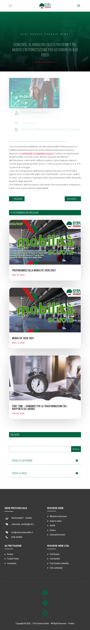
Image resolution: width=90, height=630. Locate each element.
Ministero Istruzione (58, 516)
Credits (71, 623)
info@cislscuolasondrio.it (22, 532)
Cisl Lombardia (56, 568)
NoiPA (52, 525)
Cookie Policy (13, 558)
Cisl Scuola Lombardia (59, 563)
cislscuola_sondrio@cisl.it (22, 524)
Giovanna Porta (41, 112)
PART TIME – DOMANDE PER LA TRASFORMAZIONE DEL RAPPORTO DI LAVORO (39, 407)
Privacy (10, 554)
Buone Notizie (29, 129)
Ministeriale (43, 129)
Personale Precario (60, 129)
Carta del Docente (57, 534)
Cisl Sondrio (55, 558)
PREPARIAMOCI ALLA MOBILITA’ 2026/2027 (34, 270)
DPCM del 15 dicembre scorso (37, 153)
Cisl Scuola (54, 554)
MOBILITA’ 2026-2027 (23, 338)
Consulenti (11, 563)
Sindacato (76, 129)
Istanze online (56, 521)
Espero (53, 530)
